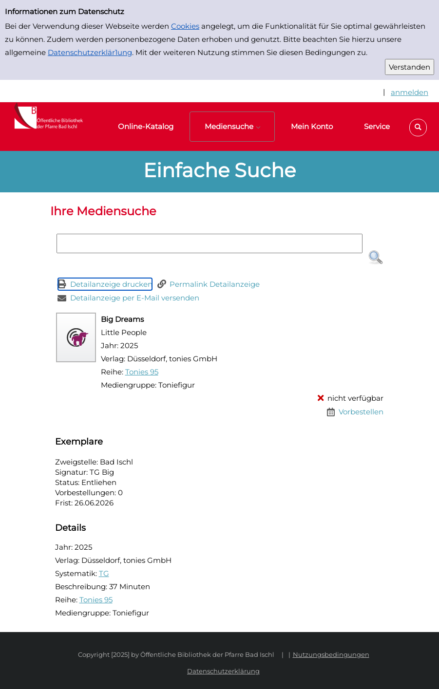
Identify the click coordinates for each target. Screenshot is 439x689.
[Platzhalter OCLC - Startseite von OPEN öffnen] (46, 117)
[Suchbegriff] (209, 243)
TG (104, 573)
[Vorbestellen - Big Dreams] (355, 411)
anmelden (409, 92)
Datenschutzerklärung (223, 671)
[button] (418, 127)
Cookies (185, 26)
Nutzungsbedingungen (331, 654)
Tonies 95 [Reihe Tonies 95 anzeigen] (141, 371)
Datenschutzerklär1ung (90, 52)
